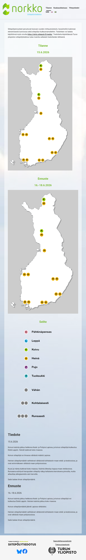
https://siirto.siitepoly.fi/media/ (40, 34)
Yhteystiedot (74, 8)
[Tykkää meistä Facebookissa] (24, 553)
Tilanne (49, 8)
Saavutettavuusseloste (62, 541)
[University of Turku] (62, 555)
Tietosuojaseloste (62, 545)
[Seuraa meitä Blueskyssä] (19, 553)
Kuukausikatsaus (60, 8)
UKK (47, 12)
